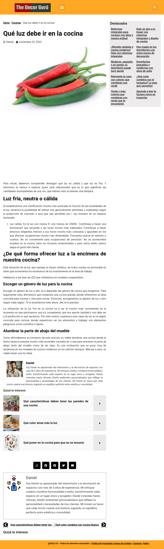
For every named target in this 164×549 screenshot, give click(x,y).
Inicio (6, 22)
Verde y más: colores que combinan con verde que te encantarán (119, 97)
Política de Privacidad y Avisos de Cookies (112, 543)
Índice (146, 543)
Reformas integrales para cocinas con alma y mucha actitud (122, 33)
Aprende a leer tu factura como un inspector (146, 94)
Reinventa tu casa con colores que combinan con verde (121, 81)
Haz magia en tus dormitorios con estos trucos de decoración (146, 51)
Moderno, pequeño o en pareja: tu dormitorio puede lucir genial (122, 66)
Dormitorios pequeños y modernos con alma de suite (144, 66)
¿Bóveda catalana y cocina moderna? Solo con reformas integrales (122, 51)
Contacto (137, 543)
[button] (62, 7)
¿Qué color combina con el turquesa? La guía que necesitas (146, 81)
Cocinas (16, 22)
